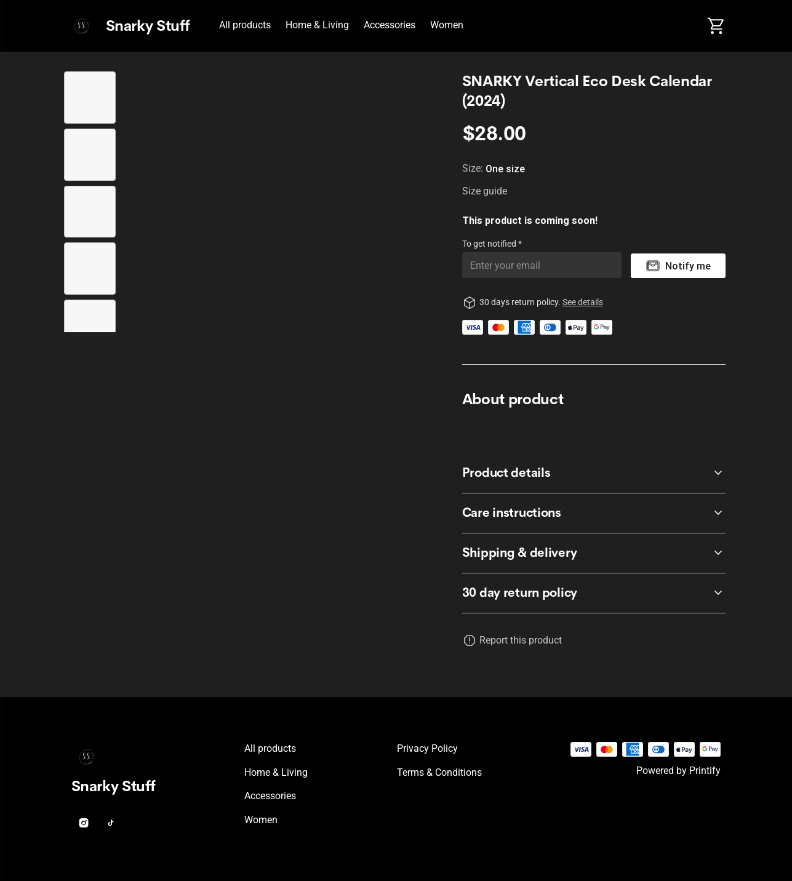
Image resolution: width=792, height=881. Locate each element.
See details (582, 302)
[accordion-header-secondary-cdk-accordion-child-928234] (594, 473)
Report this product (520, 640)
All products (245, 25)
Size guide (484, 191)
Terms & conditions (439, 772)
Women (446, 25)
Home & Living (317, 25)
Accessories (389, 25)
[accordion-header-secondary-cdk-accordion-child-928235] (594, 513)
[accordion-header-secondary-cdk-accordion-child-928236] (594, 553)
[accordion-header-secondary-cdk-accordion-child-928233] (594, 593)
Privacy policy (427, 748)
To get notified (490, 244)
